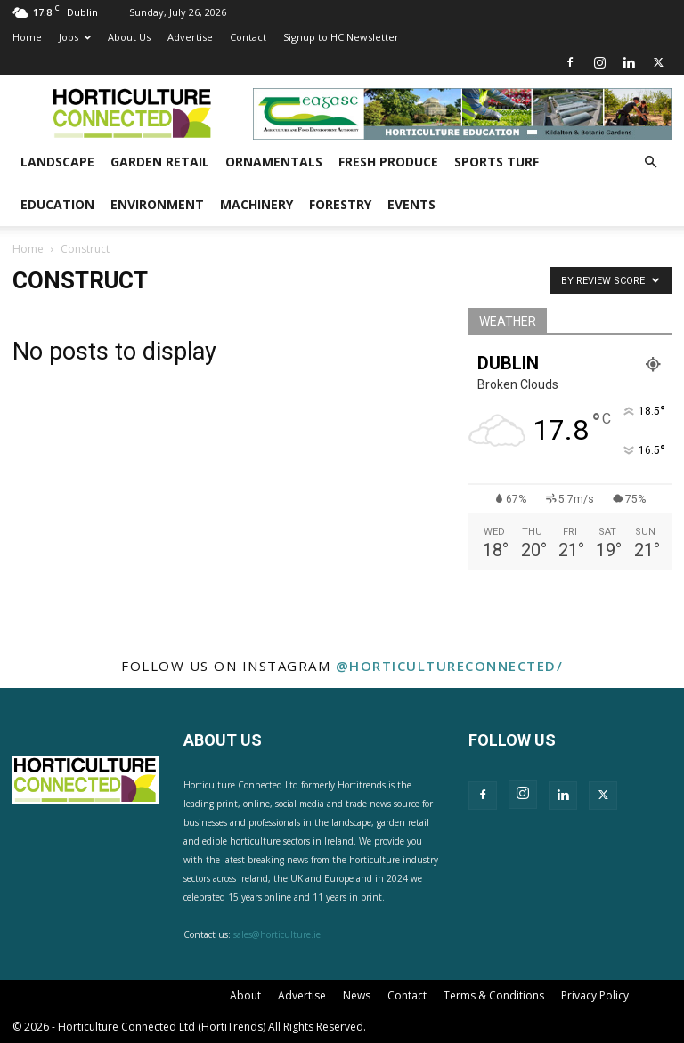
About (245, 995)
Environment (157, 204)
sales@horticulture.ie (277, 934)
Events (411, 204)
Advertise (190, 37)
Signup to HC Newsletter (341, 37)
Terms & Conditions (494, 995)
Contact (248, 37)
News (356, 995)
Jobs (75, 37)
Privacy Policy (595, 995)
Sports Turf (496, 161)
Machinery (256, 204)
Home (27, 37)
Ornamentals (273, 161)
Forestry (340, 204)
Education (57, 204)
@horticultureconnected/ (450, 666)
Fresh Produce (388, 161)
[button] (650, 162)
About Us (129, 37)
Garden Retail (159, 161)
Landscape (57, 161)
